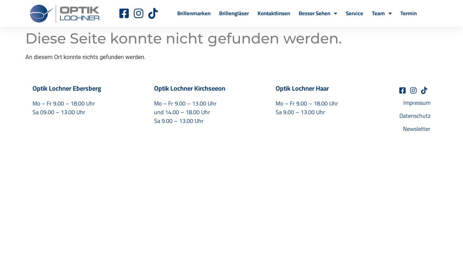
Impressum (416, 102)
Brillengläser (234, 13)
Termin (408, 13)
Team (382, 13)
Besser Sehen (318, 13)
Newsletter (416, 128)
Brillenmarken (194, 13)
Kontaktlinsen (274, 13)
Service (354, 13)
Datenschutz (414, 115)
